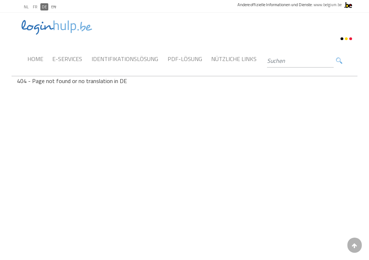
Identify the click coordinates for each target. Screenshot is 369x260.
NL (26, 7)
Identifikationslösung (125, 59)
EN (53, 7)
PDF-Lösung (185, 59)
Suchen (339, 61)
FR (35, 7)
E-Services (67, 59)
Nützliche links (234, 59)
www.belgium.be (328, 5)
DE (44, 7)
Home (35, 59)
